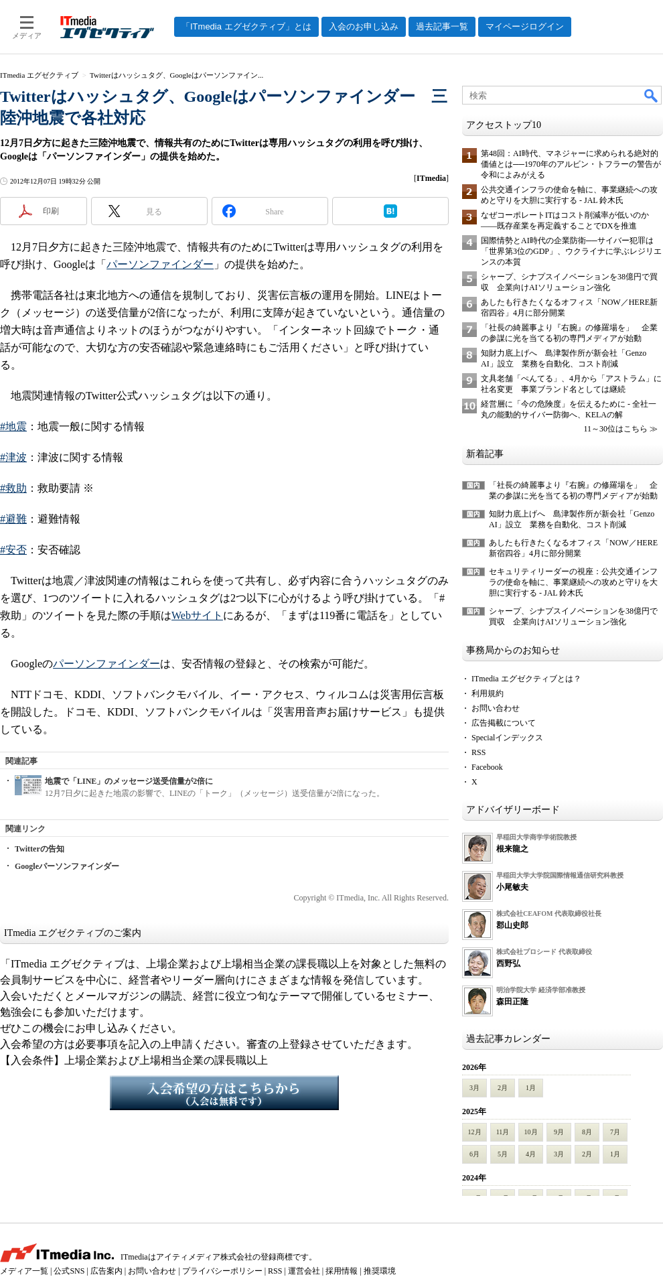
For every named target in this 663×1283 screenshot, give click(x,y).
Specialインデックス (507, 737)
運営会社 (304, 1271)
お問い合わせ (495, 708)
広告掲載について (503, 723)
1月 (531, 1087)
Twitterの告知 (39, 849)
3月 (474, 1087)
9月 (559, 1132)
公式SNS (69, 1271)
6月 (474, 1154)
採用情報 (341, 1271)
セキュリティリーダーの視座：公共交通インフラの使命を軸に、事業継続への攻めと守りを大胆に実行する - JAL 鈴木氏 (573, 582)
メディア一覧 (24, 1271)
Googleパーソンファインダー (67, 866)
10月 (531, 1132)
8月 (587, 1132)
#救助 (13, 488)
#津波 (13, 457)
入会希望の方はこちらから (224, 1092)
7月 (615, 1132)
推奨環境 (380, 1271)
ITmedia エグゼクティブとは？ (526, 678)
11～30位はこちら (615, 428)
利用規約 (487, 693)
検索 (652, 95)
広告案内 (106, 1271)
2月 (503, 1087)
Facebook (487, 767)
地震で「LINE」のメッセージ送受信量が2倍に (129, 781)
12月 (475, 1132)
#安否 (13, 549)
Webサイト (197, 615)
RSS (478, 752)
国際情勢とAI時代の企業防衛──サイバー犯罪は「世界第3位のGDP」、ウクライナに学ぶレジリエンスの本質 (571, 251)
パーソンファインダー (160, 264)
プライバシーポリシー (222, 1271)
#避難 (13, 519)
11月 (503, 1132)
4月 (531, 1154)
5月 (503, 1154)
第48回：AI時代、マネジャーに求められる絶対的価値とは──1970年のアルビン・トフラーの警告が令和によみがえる (571, 164)
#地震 (13, 426)
